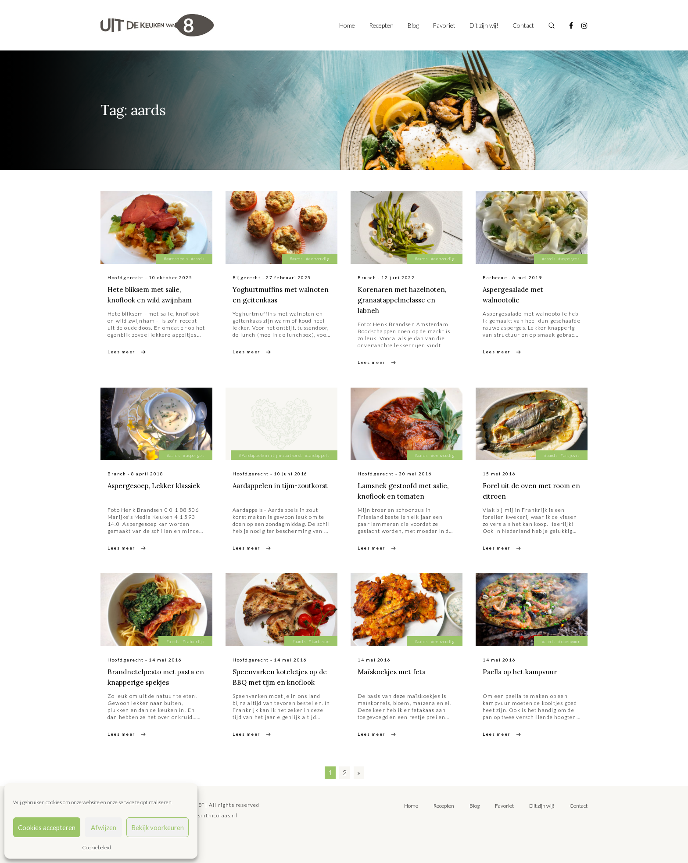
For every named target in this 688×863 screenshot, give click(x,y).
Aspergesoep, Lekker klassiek (156, 485)
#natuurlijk (193, 641)
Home (347, 25)
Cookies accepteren (46, 827)
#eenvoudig (318, 258)
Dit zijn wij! (483, 25)
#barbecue (319, 641)
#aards (197, 258)
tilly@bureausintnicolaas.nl (200, 815)
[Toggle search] (551, 25)
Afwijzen (103, 827)
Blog (413, 25)
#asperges (569, 258)
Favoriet (444, 25)
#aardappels (176, 258)
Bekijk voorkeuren (157, 827)
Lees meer (121, 351)
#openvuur (569, 641)
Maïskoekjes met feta (394, 671)
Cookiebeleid (96, 847)
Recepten (381, 25)
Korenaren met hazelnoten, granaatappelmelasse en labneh (404, 300)
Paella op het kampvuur (522, 671)
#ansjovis (570, 455)
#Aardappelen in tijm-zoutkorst (270, 455)
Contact (523, 25)
